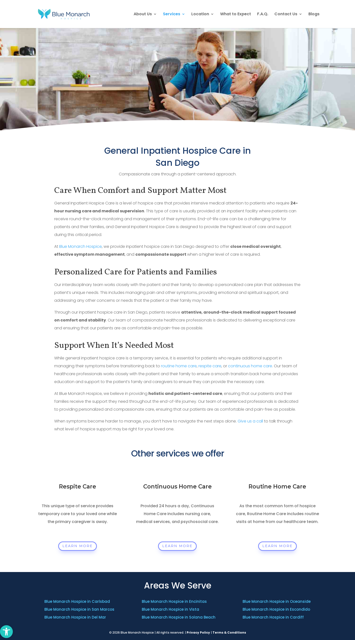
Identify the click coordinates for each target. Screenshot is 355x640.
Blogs (314, 14)
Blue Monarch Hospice (80, 246)
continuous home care (250, 366)
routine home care (179, 366)
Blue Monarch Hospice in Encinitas (174, 601)
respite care (209, 366)
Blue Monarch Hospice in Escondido (276, 609)
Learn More (77, 546)
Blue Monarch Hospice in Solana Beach (178, 617)
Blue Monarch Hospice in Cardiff (273, 617)
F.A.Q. (262, 14)
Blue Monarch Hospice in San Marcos (79, 609)
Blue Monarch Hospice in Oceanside (277, 601)
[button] (6, 631)
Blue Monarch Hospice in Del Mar (75, 617)
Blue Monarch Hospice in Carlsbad (77, 601)
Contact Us (285, 14)
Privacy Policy (198, 632)
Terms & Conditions (229, 632)
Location (200, 14)
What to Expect (235, 14)
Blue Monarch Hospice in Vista (170, 609)
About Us (143, 14)
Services (171, 14)
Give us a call (250, 421)
